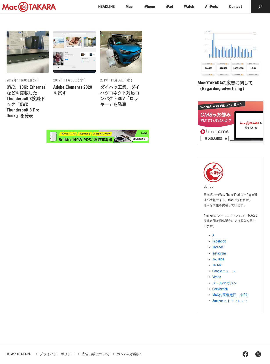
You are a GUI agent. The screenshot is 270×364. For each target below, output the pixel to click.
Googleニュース (224, 271)
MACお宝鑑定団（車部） (231, 295)
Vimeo (216, 277)
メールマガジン (224, 283)
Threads (218, 247)
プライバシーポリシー (57, 354)
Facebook (219, 241)
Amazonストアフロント (230, 301)
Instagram (219, 253)
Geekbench (220, 289)
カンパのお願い (129, 354)
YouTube (218, 259)
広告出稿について (96, 354)
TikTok (217, 265)
